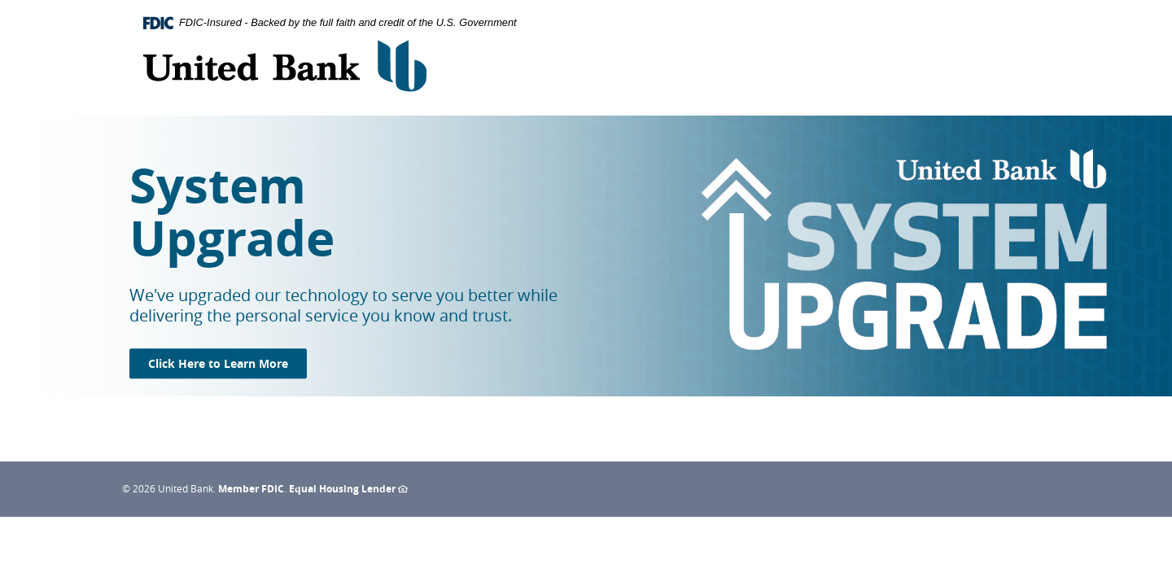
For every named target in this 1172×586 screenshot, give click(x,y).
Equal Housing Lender (348, 489)
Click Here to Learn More (227, 363)
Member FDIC (251, 489)
